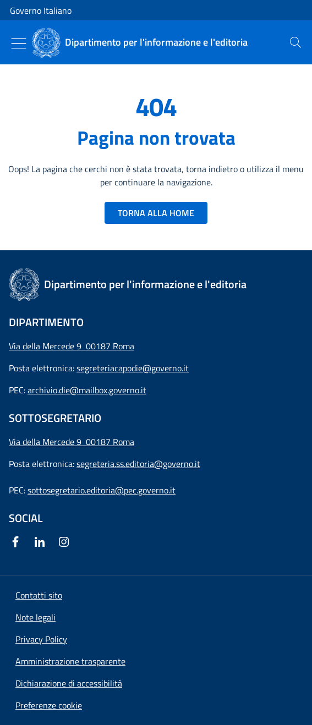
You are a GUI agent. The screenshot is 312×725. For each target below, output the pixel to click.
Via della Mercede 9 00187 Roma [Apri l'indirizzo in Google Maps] (71, 346)
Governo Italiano (41, 10)
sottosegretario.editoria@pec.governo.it (102, 490)
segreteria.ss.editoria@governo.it (138, 463)
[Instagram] (66, 542)
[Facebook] (17, 542)
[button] (48, 705)
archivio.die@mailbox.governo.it (87, 390)
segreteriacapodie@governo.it (132, 368)
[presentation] (295, 42)
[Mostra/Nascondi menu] (19, 43)
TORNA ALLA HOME (156, 212)
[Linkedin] (42, 542)
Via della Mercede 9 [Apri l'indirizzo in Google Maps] (47, 441)
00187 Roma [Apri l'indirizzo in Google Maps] (110, 441)
